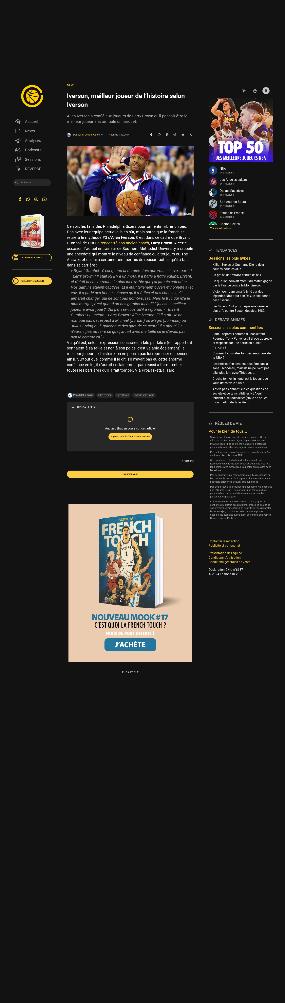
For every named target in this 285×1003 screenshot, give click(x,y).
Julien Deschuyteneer (90, 134)
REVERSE (28, 169)
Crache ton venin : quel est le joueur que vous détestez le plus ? (240, 381)
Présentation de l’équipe (225, 553)
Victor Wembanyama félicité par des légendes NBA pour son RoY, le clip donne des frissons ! (241, 296)
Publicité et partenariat (224, 545)
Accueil (26, 121)
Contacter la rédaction (224, 541)
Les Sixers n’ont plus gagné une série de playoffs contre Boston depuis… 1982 (240, 308)
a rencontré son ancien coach (123, 243)
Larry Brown (122, 395)
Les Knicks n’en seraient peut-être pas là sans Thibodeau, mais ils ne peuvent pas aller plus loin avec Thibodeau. (241, 368)
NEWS (71, 85)
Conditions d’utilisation (225, 557)
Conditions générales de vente (229, 562)
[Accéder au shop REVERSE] (254, 90)
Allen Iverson (105, 395)
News (25, 131)
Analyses (28, 140)
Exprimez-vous (130, 474)
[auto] (243, 90)
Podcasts (28, 150)
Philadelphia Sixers (144, 395)
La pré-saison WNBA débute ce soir (237, 275)
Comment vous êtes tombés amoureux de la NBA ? (242, 355)
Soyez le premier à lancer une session (130, 436)
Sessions (28, 159)
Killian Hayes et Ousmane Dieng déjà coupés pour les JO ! (238, 267)
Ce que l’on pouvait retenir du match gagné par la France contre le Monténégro (242, 283)
